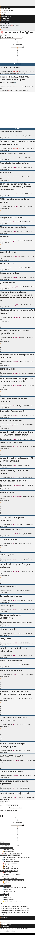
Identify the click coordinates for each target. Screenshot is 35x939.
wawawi (15, 415)
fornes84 (15, 206)
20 (1, 738)
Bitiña (14, 222)
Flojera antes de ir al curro (12, 153)
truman (15, 674)
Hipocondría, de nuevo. (11, 131)
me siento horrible (9, 539)
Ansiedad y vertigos (9, 273)
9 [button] (17, 60)
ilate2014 (15, 447)
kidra (14, 167)
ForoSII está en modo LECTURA (17, 73)
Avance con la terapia (11, 420)
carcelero (16, 760)
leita (14, 591)
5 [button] (17, 56)
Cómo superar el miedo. (11, 771)
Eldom (14, 655)
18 (0, 734)
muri (14, 665)
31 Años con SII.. (7, 263)
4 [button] (17, 54)
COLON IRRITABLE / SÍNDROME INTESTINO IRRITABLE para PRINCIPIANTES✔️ (14, 80)
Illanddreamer (17, 317)
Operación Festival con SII (12, 411)
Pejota (15, 268)
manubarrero (17, 485)
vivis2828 (15, 534)
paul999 (25, 928)
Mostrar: (9, 805)
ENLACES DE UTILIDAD (10, 67)
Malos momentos (8, 586)
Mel (14, 543)
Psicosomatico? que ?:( (11, 529)
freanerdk (16, 177)
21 (0, 740)
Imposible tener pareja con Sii (14, 793)
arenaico (15, 72)
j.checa (15, 231)
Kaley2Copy (16, 338)
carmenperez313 (18, 385)
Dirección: (8, 810)
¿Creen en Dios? (7, 282)
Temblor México (7, 369)
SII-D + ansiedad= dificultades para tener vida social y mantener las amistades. (16, 187)
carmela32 (16, 571)
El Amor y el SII (7, 554)
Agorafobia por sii (8, 252)
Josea (14, 477)
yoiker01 (15, 277)
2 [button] (17, 50)
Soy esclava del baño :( (11, 596)
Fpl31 (14, 524)
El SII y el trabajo (8, 629)
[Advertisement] (17, 109)
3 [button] (17, 52)
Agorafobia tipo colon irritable (15, 163)
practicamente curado (11, 670)
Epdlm (15, 241)
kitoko (14, 439)
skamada (15, 362)
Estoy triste (5, 638)
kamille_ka (16, 256)
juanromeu (16, 425)
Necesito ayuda (7, 605)
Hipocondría (6, 172)
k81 (13, 724)
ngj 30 (14, 600)
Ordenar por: (11, 808)
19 (0, 736)
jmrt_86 (15, 287)
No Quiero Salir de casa (11, 217)
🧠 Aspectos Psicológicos (16, 32)
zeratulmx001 (17, 373)
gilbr (14, 406)
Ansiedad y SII (7, 492)
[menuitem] (5, 9)
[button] (17, 42)
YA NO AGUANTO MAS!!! (11, 756)
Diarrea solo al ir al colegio (13, 227)
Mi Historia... (6, 236)
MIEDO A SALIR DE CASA (11, 442)
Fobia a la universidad (11, 660)
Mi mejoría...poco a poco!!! (13, 481)
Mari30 (15, 643)
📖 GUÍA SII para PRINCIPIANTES (18, 91)
